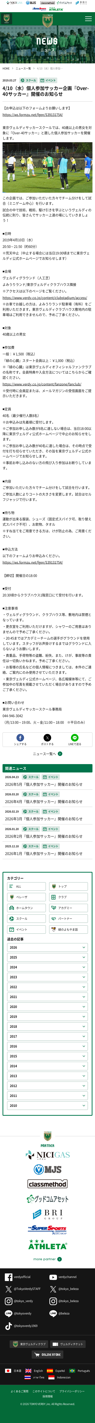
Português (79, 1371)
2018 (13, 1026)
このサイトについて (43, 1391)
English (34, 1371)
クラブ (62, 897)
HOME (6, 68)
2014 (13, 1066)
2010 (13, 1105)
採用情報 (48, 1396)
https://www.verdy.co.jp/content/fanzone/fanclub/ (42, 384)
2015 (13, 1056)
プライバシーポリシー (72, 1391)
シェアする (20, 743)
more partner (44, 1259)
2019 (13, 1016)
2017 (13, 1036)
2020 (13, 1006)
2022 (13, 987)
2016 (13, 1046)
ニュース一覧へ (44, 753)
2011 (13, 1095)
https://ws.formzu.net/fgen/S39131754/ (33, 114)
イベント (51, 80)
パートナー (65, 918)
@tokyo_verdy (19, 1301)
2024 (13, 967)
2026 (13, 947)
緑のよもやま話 (68, 929)
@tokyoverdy (18, 1313)
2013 (13, 1076)
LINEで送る (74, 743)
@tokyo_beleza (64, 1289)
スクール (31, 80)
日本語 (13, 1371)
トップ (62, 886)
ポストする (47, 743)
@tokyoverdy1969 (21, 1326)
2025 (13, 957)
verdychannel (63, 1277)
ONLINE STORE (51, 1354)
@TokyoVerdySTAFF (23, 1289)
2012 (13, 1086)
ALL (18, 886)
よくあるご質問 (19, 1391)
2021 (13, 997)
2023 (13, 977)
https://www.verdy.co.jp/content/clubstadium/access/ (45, 297)
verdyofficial (17, 1277)
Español (56, 1371)
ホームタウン (24, 908)
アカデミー (65, 908)
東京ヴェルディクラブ (33, 1344)
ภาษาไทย (34, 1377)
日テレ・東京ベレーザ (6, 18)
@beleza (59, 1313)
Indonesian (59, 1377)
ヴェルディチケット (71, 1344)
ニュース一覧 (23, 68)
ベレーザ (21, 897)
